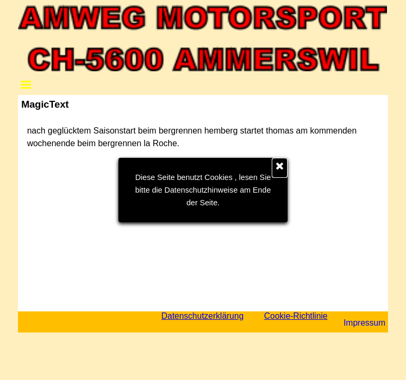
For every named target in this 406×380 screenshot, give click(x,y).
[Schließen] (279, 167)
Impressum (364, 322)
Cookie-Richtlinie (295, 315)
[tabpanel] (203, 137)
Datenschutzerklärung (202, 315)
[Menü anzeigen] (26, 84)
